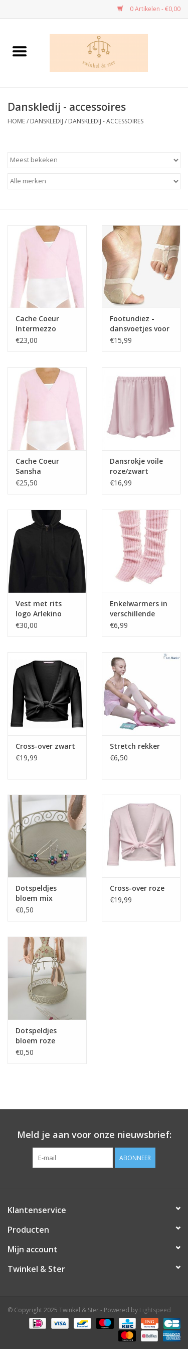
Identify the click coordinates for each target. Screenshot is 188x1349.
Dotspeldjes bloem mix (36, 893)
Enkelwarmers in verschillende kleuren (138, 609)
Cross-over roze (137, 888)
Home (16, 121)
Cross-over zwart (45, 746)
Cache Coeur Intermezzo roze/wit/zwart (42, 324)
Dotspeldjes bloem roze (36, 1035)
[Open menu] (19, 51)
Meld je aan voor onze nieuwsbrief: (94, 1134)
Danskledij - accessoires (105, 121)
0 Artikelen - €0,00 (148, 9)
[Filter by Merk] (94, 181)
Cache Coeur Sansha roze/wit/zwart (42, 466)
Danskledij (46, 121)
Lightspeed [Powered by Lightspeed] (155, 1310)
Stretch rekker (135, 746)
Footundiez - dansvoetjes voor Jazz (139, 324)
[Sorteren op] (94, 160)
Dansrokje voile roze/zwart (136, 466)
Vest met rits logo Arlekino (39, 608)
